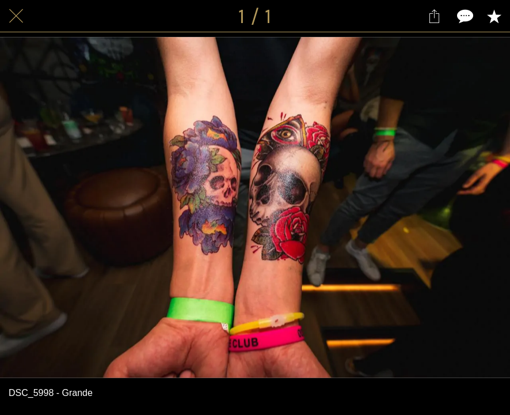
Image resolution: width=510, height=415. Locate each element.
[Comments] (464, 16)
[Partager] (434, 16)
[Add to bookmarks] (494, 16)
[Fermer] (16, 16)
